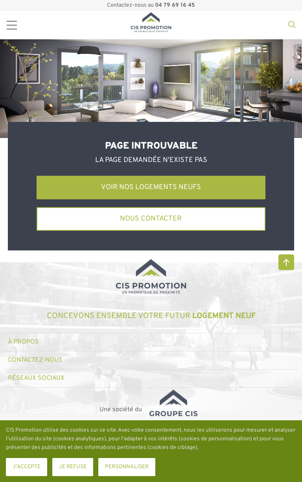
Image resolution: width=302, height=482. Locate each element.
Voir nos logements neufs (151, 187)
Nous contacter (151, 218)
